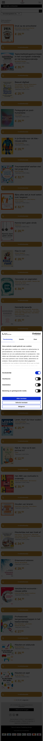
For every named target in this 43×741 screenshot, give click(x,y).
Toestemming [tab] (8, 339)
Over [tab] (35, 339)
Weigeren (21, 406)
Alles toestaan (21, 398)
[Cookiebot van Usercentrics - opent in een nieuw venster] (32, 334)
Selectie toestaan (22, 402)
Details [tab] (21, 339)
